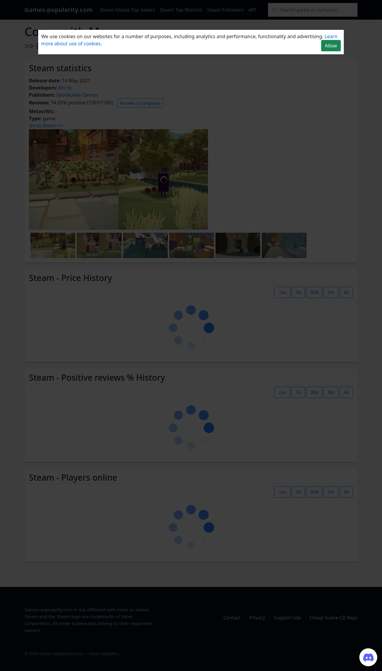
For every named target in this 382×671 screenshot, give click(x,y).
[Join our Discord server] (368, 657)
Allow (331, 45)
